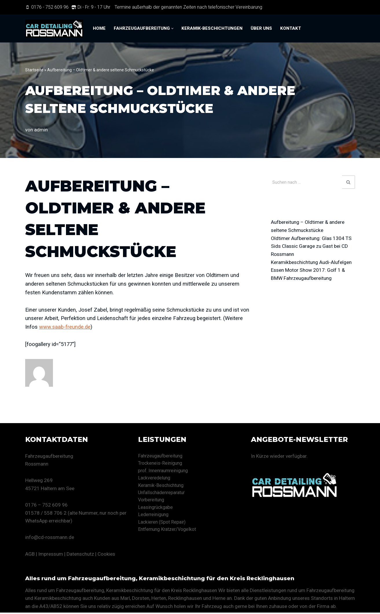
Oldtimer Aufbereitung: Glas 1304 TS (312, 239)
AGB (30, 555)
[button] (172, 28)
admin (41, 130)
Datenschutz (80, 555)
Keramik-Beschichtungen (212, 28)
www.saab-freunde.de (65, 328)
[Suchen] (306, 182)
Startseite (34, 70)
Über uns (261, 28)
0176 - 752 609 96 (50, 7)
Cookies (106, 555)
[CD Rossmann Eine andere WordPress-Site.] (54, 28)
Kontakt (290, 28)
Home (99, 28)
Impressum (50, 555)
